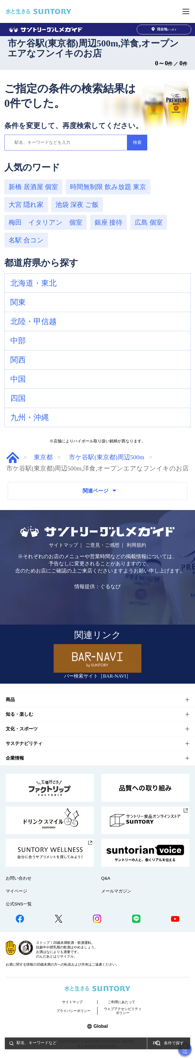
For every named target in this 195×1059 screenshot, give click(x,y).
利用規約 (136, 545)
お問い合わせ (18, 878)
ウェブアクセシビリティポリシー (123, 1011)
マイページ (16, 891)
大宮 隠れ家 (26, 204)
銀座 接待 (109, 222)
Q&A (105, 878)
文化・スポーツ (22, 728)
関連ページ (99, 491)
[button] (97, 283)
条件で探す (174, 1043)
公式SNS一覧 (19, 903)
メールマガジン (116, 891)
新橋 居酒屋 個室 (33, 187)
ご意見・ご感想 (102, 545)
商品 (10, 699)
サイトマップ (63, 545)
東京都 (43, 457)
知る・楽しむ (19, 714)
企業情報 (15, 758)
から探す (164, 29)
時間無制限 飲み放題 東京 (108, 187)
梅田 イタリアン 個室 (45, 222)
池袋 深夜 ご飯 (77, 204)
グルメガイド (12, 457)
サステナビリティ (24, 743)
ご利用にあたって (121, 1002)
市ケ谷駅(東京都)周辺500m (106, 457)
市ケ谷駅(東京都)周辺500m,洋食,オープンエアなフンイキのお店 (93, 48)
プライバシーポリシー (73, 1011)
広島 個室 (149, 222)
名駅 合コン (26, 240)
